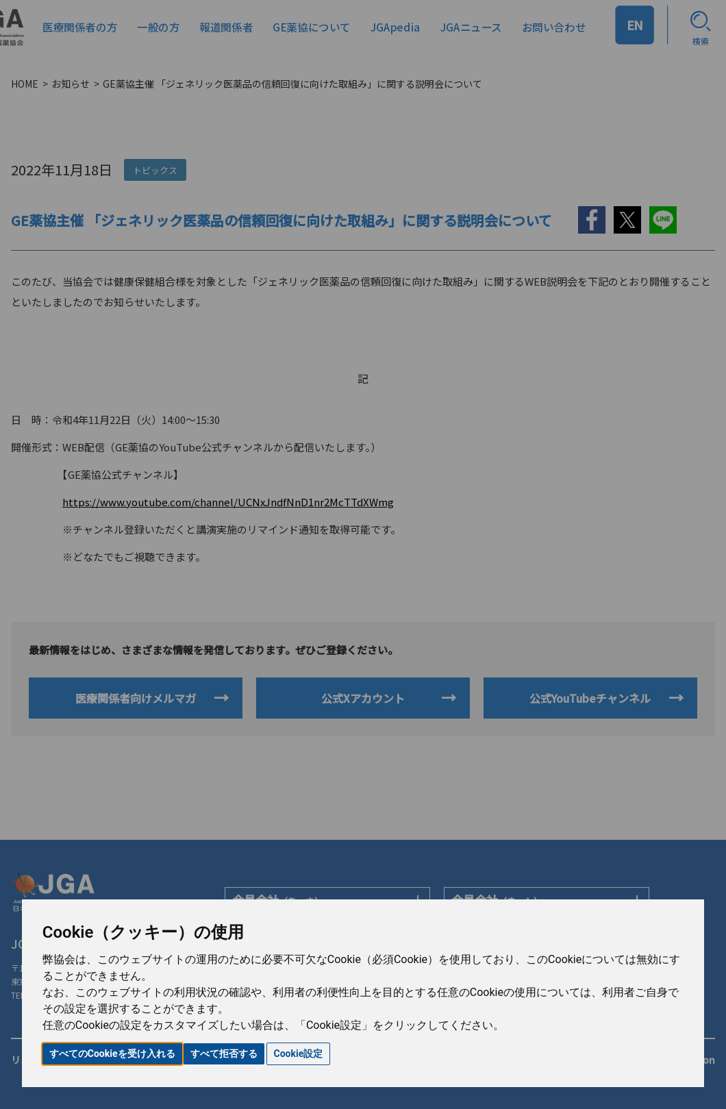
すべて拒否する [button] (224, 1053)
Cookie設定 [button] (298, 1053)
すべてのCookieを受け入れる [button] (112, 1053)
